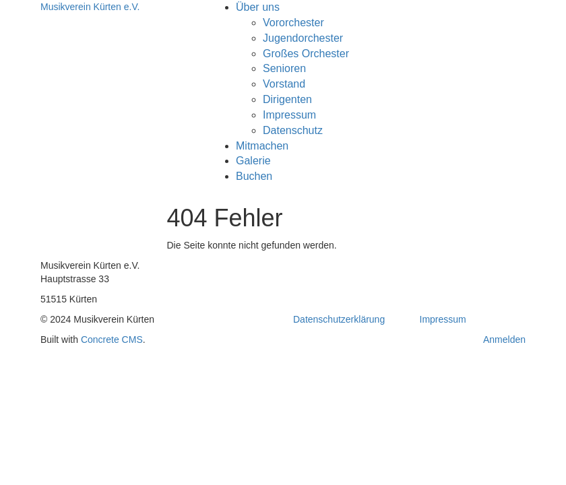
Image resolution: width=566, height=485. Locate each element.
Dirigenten (287, 99)
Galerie (253, 160)
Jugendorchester (303, 38)
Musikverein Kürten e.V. (89, 6)
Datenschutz (293, 130)
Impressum (289, 115)
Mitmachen (262, 146)
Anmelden (504, 339)
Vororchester (293, 22)
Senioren (284, 68)
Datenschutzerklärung (339, 319)
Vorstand (284, 84)
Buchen (254, 176)
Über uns (258, 7)
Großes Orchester (306, 53)
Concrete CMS (112, 339)
